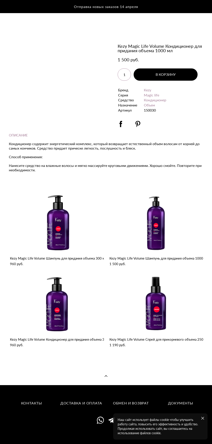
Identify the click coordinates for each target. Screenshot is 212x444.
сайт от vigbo (106, 434)
